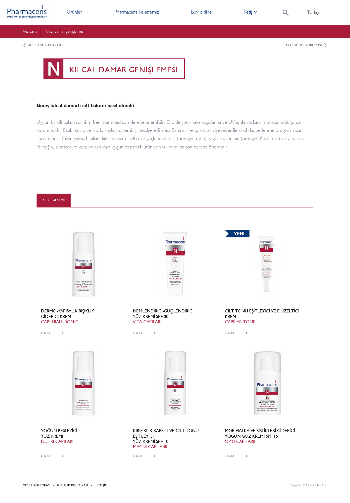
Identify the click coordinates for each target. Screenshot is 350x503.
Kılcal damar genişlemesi (64, 31)
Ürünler (74, 12)
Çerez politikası (37, 485)
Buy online (201, 12)
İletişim (250, 12)
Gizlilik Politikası (72, 485)
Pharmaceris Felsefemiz (136, 12)
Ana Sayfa (30, 31)
